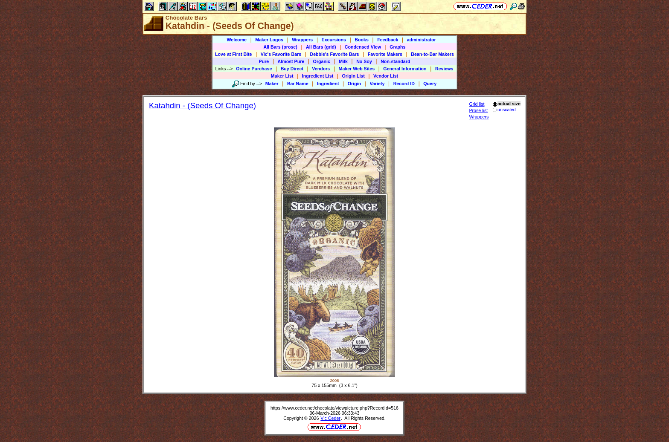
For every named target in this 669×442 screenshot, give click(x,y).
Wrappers (302, 39)
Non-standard (395, 61)
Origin (354, 83)
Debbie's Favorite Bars (334, 54)
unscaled (504, 109)
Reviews (444, 68)
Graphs (397, 46)
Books (362, 39)
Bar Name (297, 83)
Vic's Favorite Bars (281, 54)
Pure (264, 61)
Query (429, 83)
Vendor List (385, 75)
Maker (272, 83)
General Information (404, 68)
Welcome (237, 39)
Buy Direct (292, 68)
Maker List (282, 75)
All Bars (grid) (321, 46)
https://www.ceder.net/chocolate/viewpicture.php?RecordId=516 (334, 407)
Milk (343, 61)
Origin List (353, 75)
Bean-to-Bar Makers (432, 54)
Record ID (404, 83)
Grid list (476, 104)
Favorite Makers (385, 54)
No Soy (364, 61)
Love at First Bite (233, 54)
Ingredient (328, 83)
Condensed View (363, 46)
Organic (321, 61)
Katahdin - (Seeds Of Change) (202, 105)
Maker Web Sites (357, 68)
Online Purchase (254, 68)
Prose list (478, 110)
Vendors (321, 68)
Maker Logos (269, 39)
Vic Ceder (330, 418)
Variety (376, 83)
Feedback (387, 39)
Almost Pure (291, 61)
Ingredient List (317, 75)
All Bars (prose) (280, 46)
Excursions (334, 39)
